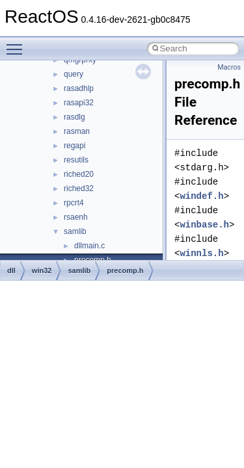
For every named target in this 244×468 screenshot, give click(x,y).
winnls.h (201, 253)
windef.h (201, 196)
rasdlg (74, 117)
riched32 (79, 188)
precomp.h (125, 270)
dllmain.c (89, 245)
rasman (77, 131)
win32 (42, 270)
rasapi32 (79, 102)
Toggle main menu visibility (18, 43)
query (73, 74)
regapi (74, 145)
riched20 (79, 174)
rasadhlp (79, 88)
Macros (229, 67)
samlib (75, 231)
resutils (76, 159)
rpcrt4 (74, 202)
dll (11, 270)
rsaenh (76, 217)
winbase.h (204, 224)
